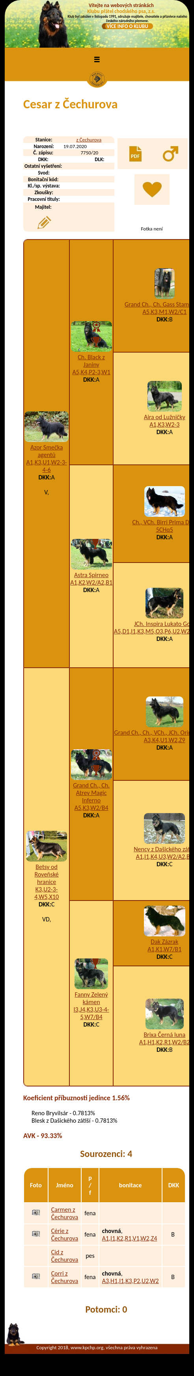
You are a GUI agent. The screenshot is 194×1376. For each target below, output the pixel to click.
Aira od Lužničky (164, 417)
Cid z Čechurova (64, 1255)
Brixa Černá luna (164, 1034)
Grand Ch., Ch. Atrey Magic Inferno (91, 793)
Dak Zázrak (164, 941)
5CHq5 (164, 529)
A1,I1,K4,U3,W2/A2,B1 (164, 856)
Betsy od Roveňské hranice (47, 874)
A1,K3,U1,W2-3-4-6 (46, 466)
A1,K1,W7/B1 (164, 949)
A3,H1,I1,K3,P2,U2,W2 (130, 1281)
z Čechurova (89, 140)
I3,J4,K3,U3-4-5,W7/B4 (91, 1013)
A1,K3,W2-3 (164, 424)
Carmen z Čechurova (64, 1213)
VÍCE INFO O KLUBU (127, 26)
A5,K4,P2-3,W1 (91, 372)
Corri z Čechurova (64, 1277)
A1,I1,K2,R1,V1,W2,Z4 (129, 1238)
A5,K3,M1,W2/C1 (165, 312)
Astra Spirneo (91, 575)
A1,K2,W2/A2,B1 (91, 582)
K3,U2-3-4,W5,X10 (46, 893)
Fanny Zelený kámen (91, 998)
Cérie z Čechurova (64, 1234)
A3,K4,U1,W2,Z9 (164, 740)
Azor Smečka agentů (46, 451)
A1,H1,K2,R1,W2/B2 (164, 1042)
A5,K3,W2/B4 (91, 807)
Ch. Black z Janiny (91, 360)
